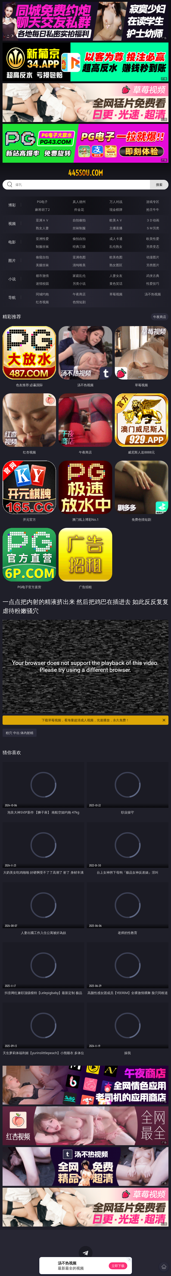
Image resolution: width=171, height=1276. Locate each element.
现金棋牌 (115, 209)
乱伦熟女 (115, 246)
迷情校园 (42, 283)
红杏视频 (42, 302)
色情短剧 (79, 302)
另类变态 (152, 246)
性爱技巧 (152, 283)
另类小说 (79, 283)
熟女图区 (115, 265)
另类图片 (152, 265)
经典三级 (79, 246)
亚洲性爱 (42, 238)
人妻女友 (115, 275)
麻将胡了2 (42, 209)
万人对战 (115, 201)
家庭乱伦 (79, 275)
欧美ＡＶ (115, 220)
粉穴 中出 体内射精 (19, 733)
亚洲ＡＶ (42, 220)
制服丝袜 (42, 246)
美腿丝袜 (42, 265)
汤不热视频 (153, 294)
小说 (12, 279)
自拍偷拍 (79, 220)
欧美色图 (115, 257)
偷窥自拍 (42, 257)
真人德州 (79, 201)
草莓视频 (115, 294)
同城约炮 (42, 294)
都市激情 (42, 275)
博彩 (12, 205)
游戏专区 (152, 201)
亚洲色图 (79, 257)
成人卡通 (115, 238)
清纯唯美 (79, 265)
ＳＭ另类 (152, 228)
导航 (12, 297)
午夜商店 (79, 294)
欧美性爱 (152, 238)
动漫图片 (152, 257)
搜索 (159, 184)
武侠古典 (152, 275)
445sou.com (85, 172)
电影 (12, 242)
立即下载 (118, 1266)
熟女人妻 (42, 228)
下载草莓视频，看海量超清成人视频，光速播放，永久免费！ (104, 720)
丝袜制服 (79, 228)
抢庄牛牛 (152, 209)
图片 (12, 260)
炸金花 (79, 209)
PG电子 (42, 201)
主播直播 (115, 228)
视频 (12, 223)
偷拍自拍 (79, 238)
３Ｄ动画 (152, 220)
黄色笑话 (115, 283)
